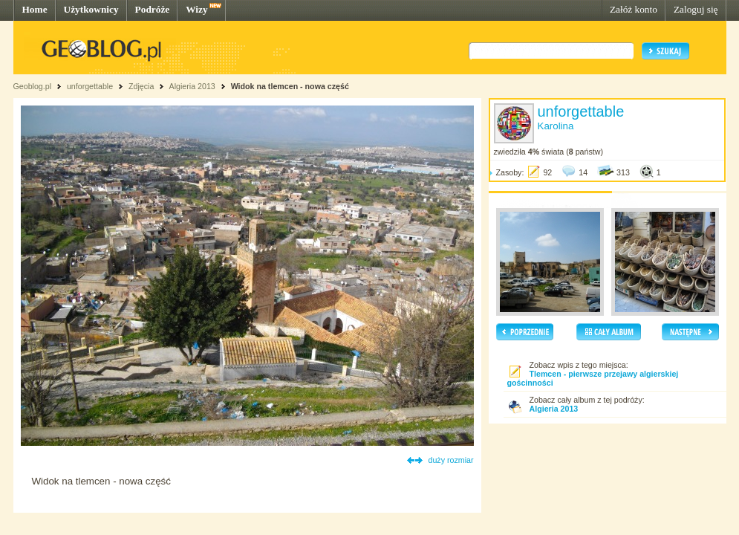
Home (35, 9)
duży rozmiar (451, 459)
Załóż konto (633, 9)
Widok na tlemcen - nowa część (290, 86)
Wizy (196, 9)
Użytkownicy (91, 9)
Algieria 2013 (192, 86)
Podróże (152, 9)
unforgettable (90, 86)
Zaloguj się (696, 9)
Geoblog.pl (32, 86)
